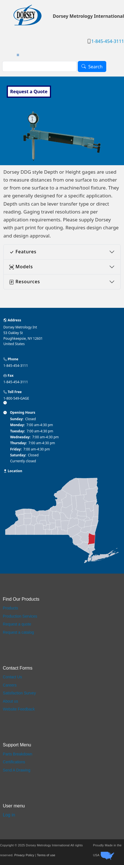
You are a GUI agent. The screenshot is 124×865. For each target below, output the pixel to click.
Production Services (20, 616)
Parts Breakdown (17, 754)
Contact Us (12, 677)
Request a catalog (18, 632)
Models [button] (21, 266)
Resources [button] (24, 281)
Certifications (14, 762)
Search (95, 67)
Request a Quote (29, 91)
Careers (10, 685)
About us (10, 701)
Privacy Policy (24, 855)
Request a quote (17, 624)
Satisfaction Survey (19, 693)
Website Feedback (19, 709)
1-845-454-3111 (107, 41)
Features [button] (22, 252)
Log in (9, 814)
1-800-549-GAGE (16, 398)
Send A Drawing (16, 770)
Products (10, 608)
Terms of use (46, 855)
